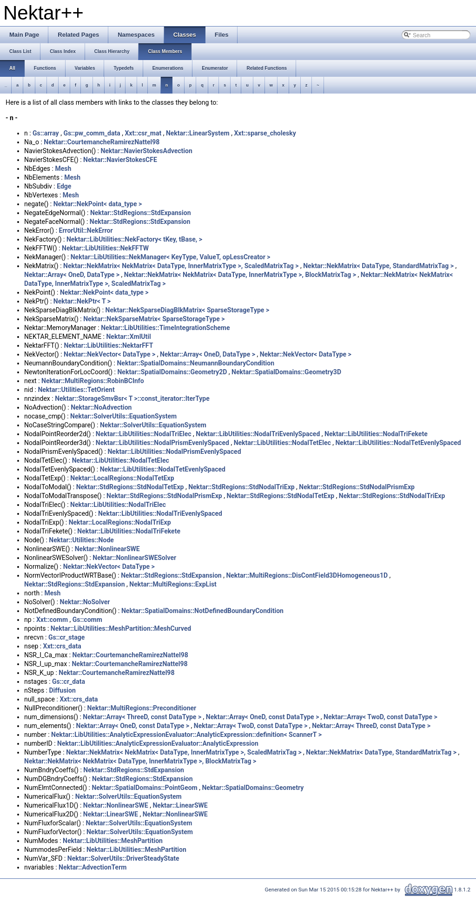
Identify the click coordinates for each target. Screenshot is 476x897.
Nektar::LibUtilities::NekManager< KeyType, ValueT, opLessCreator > (171, 257)
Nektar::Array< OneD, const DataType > (262, 717)
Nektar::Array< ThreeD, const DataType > (142, 717)
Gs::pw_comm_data (91, 133)
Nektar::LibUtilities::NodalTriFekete (376, 434)
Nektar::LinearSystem (198, 133)
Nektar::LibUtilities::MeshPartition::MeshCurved (121, 628)
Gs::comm (87, 619)
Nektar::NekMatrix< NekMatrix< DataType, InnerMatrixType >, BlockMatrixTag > (240, 274)
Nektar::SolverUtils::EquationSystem (123, 416)
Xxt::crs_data (62, 646)
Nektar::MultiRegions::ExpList (173, 584)
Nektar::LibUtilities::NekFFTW (105, 248)
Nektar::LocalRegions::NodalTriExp (120, 522)
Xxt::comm (52, 619)
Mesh (63, 168)
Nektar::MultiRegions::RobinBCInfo (92, 380)
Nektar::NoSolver (85, 602)
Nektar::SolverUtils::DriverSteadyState (123, 858)
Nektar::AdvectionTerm (92, 867)
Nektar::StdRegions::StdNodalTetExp (130, 487)
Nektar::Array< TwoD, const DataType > (380, 717)
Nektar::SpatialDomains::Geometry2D (172, 372)
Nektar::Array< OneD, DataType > (71, 274)
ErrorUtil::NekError (86, 230)
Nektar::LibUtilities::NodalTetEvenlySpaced (398, 442)
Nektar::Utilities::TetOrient (76, 389)
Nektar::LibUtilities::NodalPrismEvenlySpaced (162, 442)
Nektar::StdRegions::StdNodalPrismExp (357, 487)
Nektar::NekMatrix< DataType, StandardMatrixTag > (378, 266)
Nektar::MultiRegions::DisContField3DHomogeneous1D (307, 575)
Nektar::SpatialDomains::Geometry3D (286, 372)
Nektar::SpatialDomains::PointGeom (144, 787)
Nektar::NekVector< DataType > (109, 354)
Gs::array (46, 133)
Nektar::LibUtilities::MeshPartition (113, 840)
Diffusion (62, 690)
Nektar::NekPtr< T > (82, 301)
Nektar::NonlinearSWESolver (134, 557)
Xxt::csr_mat (143, 133)
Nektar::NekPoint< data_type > (97, 204)
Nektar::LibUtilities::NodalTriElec (144, 434)
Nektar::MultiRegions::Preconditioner (142, 708)
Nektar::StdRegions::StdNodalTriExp (241, 487)
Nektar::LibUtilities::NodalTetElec (282, 442)
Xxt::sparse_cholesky (265, 133)
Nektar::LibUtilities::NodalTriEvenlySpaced (258, 434)
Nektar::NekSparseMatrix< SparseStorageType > (154, 319)
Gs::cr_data (68, 681)
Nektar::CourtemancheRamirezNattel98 (101, 142)
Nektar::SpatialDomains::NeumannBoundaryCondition (195, 363)
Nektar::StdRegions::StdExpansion (140, 212)
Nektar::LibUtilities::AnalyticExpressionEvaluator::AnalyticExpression (157, 743)
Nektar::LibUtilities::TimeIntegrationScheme (165, 327)
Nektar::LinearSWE (179, 805)
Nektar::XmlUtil (128, 336)
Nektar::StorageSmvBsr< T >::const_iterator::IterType (132, 398)
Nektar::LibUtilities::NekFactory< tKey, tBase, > (134, 239)
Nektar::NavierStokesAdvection (146, 151)
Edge (64, 186)
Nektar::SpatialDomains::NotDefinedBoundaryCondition (202, 610)
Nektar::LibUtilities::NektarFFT (108, 345)
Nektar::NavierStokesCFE (120, 159)
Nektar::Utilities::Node (81, 540)
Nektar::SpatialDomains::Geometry (253, 787)
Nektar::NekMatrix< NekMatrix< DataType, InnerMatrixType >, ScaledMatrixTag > (180, 266)
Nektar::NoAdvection (101, 407)
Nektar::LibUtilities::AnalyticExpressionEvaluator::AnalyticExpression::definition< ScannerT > (186, 734)
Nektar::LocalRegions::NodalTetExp (122, 478)
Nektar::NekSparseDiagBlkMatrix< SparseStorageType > (188, 310)
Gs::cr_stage (66, 637)
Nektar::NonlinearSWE (107, 549)
